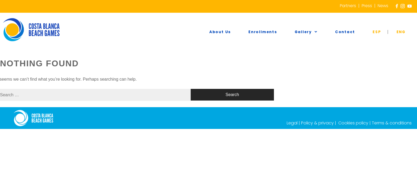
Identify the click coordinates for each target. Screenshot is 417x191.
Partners (347, 6)
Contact (369, 32)
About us (271, 32)
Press (366, 6)
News (382, 6)
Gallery (340, 32)
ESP (391, 32)
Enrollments (305, 32)
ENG (406, 32)
